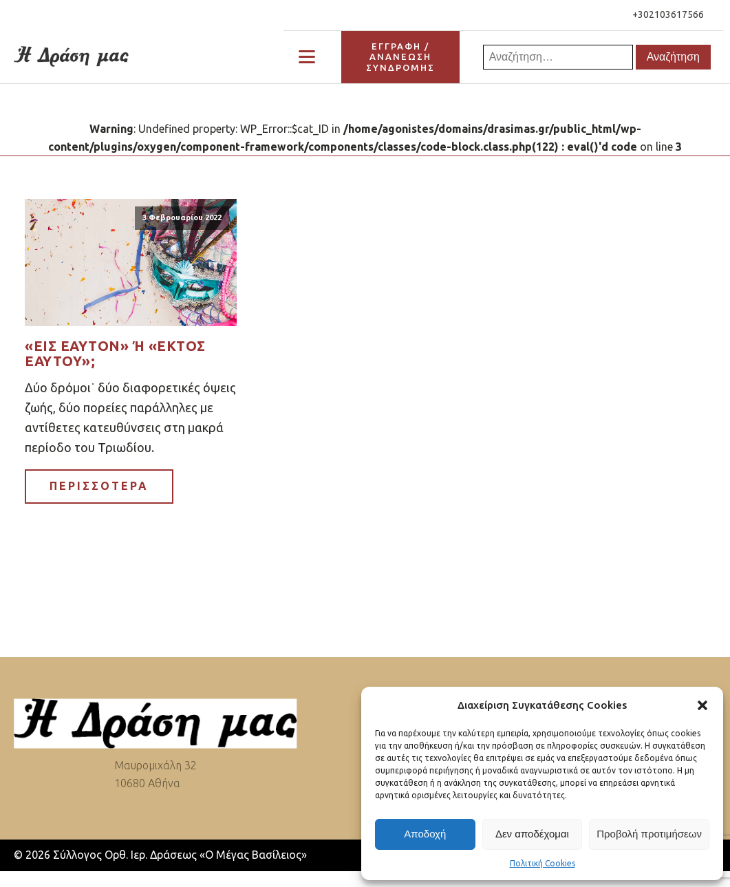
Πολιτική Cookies (542, 863)
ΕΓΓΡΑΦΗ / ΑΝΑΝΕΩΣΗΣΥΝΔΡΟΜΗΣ (400, 56)
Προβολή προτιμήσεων (649, 834)
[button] (702, 705)
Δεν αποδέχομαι (532, 834)
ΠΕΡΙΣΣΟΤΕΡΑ (99, 486)
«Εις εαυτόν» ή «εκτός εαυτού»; (115, 354)
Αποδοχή (425, 834)
